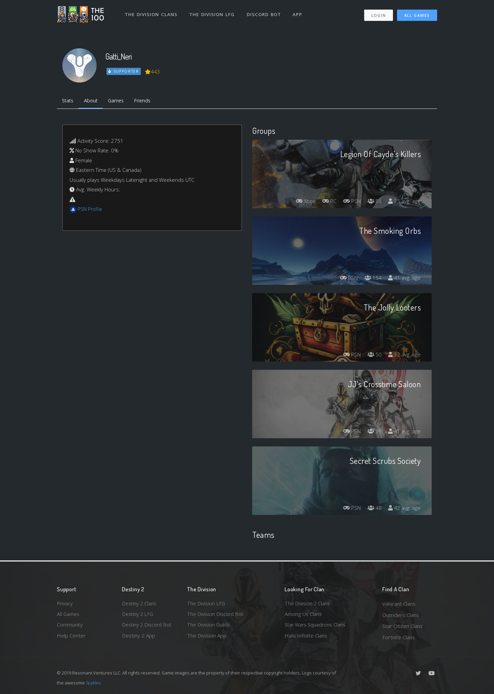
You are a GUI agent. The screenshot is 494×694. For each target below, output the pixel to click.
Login (378, 13)
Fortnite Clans (398, 637)
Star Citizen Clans (402, 625)
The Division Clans (151, 13)
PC (325, 202)
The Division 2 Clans (308, 603)
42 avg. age (404, 509)
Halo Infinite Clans (306, 637)
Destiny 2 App (138, 637)
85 (373, 202)
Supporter (124, 71)
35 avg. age (404, 202)
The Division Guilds (209, 625)
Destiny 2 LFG (138, 614)
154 (372, 279)
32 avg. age (404, 355)
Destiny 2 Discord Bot (148, 625)
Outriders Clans (400, 614)
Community (70, 625)
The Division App (206, 637)
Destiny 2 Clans (140, 603)
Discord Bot (265, 13)
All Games (417, 13)
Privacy (65, 603)
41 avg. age (404, 279)
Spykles (94, 683)
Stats (68, 101)
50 (373, 355)
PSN (349, 202)
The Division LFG (213, 13)
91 (373, 432)
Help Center (71, 637)
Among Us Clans (304, 614)
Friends (147, 101)
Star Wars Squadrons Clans (316, 625)
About (93, 101)
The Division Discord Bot (216, 614)
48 (373, 509)
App (299, 13)
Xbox (301, 202)
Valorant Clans (399, 603)
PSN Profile (91, 209)
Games (119, 101)
